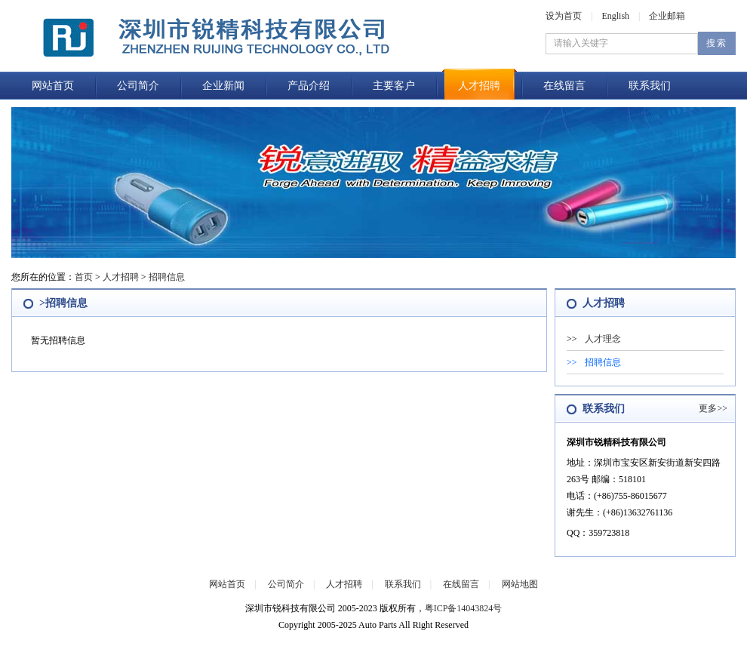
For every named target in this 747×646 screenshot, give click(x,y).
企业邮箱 (667, 16)
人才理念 (603, 339)
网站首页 (53, 85)
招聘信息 (167, 277)
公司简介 (138, 85)
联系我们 (650, 85)
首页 (84, 277)
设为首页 (564, 16)
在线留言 (564, 85)
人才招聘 (479, 85)
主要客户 (394, 85)
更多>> (713, 408)
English (615, 16)
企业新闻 (223, 85)
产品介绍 (308, 85)
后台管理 (343, 637)
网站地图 (520, 584)
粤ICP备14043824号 (464, 608)
